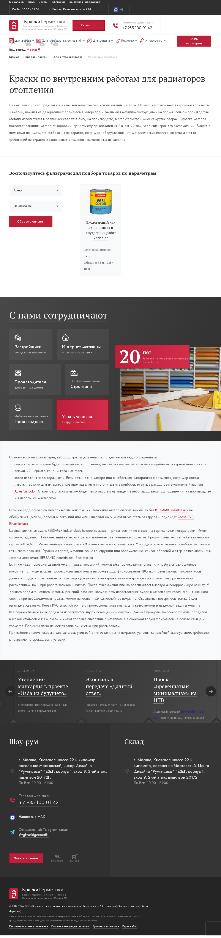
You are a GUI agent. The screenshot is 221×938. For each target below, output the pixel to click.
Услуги (31, 2)
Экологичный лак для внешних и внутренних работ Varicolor (101, 230)
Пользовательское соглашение (28, 929)
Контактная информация (84, 2)
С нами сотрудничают (58, 315)
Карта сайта (129, 929)
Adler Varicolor (25, 491)
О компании (16, 2)
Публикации (58, 2)
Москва (33, 49)
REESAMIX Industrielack (174, 510)
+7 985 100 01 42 (137, 27)
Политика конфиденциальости (70, 929)
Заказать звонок (26, 861)
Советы (43, 2)
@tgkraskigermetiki (33, 837)
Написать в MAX (32, 819)
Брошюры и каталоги (106, 929)
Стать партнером (194, 41)
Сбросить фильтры (30, 221)
